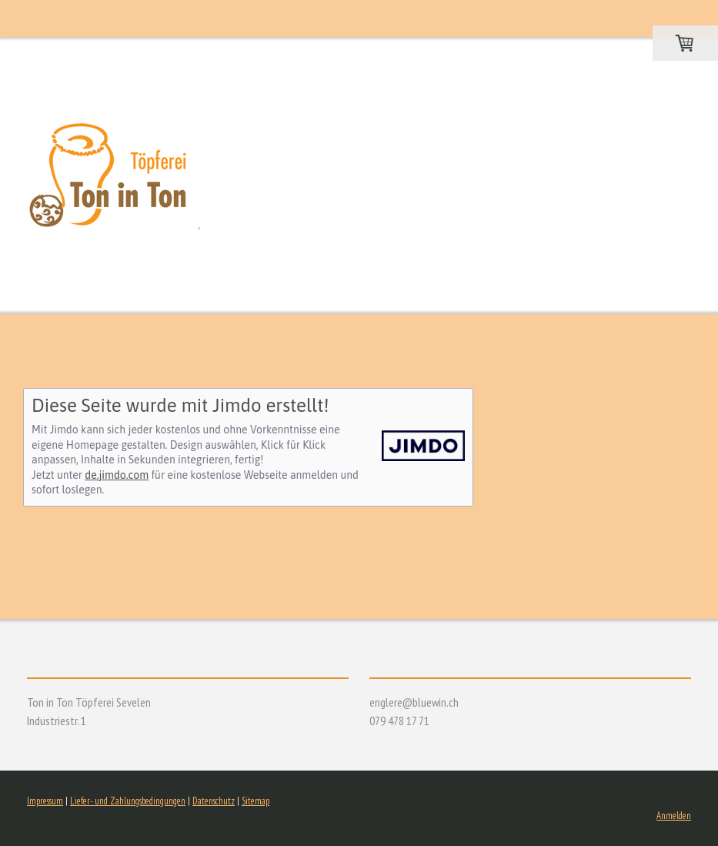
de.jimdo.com (117, 475)
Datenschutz (213, 801)
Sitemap (255, 801)
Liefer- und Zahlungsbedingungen (127, 801)
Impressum (45, 801)
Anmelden (673, 815)
